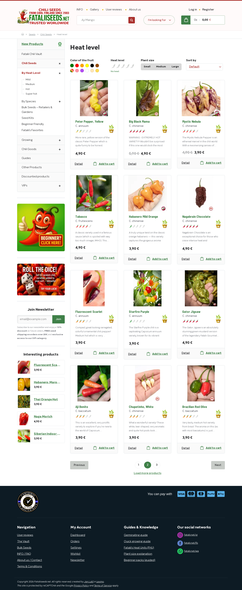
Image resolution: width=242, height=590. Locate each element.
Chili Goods (43, 149)
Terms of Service (103, 585)
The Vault (23, 541)
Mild (28, 79)
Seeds (32, 34)
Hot (28, 89)
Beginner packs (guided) (139, 560)
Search (131, 20)
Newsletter (78, 560)
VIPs (43, 185)
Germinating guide (136, 535)
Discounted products (35, 176)
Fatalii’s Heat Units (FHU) (139, 548)
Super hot (31, 93)
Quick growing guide (137, 541)
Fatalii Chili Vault (32, 54)
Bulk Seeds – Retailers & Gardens (37, 110)
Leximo (100, 581)
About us (135, 9)
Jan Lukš (88, 581)
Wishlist (75, 554)
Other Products (32, 167)
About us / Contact (29, 560)
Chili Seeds (46, 34)
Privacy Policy (81, 585)
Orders (75, 541)
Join (58, 319)
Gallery (94, 9)
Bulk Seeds (24, 548)
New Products (32, 44)
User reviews (114, 9)
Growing (43, 140)
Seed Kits (28, 118)
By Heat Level (43, 73)
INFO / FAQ (24, 554)
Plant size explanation (138, 554)
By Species (43, 102)
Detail (79, 164)
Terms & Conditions (29, 566)
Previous (79, 465)
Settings (76, 548)
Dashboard (78, 535)
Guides (26, 158)
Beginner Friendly (33, 124)
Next (218, 465)
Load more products (147, 473)
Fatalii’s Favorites (32, 130)
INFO (80, 9)
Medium (30, 84)
